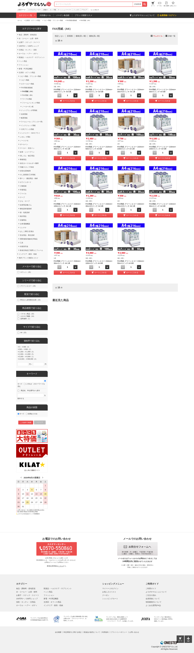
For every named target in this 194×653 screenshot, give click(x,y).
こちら (60, 566)
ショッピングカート (110, 599)
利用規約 (105, 632)
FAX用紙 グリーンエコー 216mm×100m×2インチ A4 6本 (99, 262)
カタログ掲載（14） (27, 316)
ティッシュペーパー (64, 10)
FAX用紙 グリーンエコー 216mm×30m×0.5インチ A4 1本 (130, 205)
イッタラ (76, 10)
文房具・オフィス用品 (52, 602)
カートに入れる (69, 101)
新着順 (70, 36)
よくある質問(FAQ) (153, 605)
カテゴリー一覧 (25, 15)
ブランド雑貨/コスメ (83, 15)
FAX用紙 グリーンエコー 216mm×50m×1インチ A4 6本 (130, 262)
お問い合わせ (134, 632)
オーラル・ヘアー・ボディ (26, 605)
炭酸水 (45, 10)
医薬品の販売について (92, 632)
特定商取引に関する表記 (73, 632)
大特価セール (45, 15)
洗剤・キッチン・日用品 (25, 602)
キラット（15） (26, 272)
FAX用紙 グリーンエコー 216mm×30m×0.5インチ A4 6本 (99, 205)
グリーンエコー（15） (28, 286)
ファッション (49, 595)
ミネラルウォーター (34, 10)
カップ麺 (53, 10)
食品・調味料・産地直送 (25, 588)
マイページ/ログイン (110, 588)
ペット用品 (48, 592)
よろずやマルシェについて (156, 592)
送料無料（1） (25, 319)
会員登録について (153, 599)
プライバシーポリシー (119, 632)
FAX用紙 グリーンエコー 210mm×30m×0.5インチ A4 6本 (99, 90)
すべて (20, 384)
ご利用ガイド (151, 588)
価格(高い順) (94, 36)
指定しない (59, 36)
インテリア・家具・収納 (53, 605)
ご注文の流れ (151, 595)
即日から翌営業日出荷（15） (30, 300)
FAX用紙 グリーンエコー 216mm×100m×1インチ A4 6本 (162, 148)
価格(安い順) (81, 36)
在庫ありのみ (32, 414)
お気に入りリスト (109, 592)
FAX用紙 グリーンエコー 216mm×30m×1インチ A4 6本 (162, 205)
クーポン (105, 595)
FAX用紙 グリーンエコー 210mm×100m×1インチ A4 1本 (130, 148)
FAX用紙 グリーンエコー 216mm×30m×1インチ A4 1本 (67, 262)
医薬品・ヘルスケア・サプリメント (58, 588)
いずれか (29, 384)
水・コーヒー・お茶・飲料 (26, 592)
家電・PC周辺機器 (51, 599)
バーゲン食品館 (62, 15)
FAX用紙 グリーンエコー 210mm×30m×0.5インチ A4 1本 (130, 90)
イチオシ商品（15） (27, 314)
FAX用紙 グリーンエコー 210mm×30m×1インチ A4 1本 (67, 148)
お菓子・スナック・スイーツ (27, 595)
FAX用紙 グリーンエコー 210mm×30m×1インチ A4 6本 (162, 90)
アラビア (84, 10)
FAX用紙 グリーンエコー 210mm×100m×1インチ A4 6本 (67, 90)
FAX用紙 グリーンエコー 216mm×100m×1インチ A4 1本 (67, 205)
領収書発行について (153, 602)
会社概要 (58, 632)
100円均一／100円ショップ (27, 599)
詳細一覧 (171, 36)
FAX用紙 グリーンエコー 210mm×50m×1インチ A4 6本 (99, 148)
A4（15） (23, 333)
